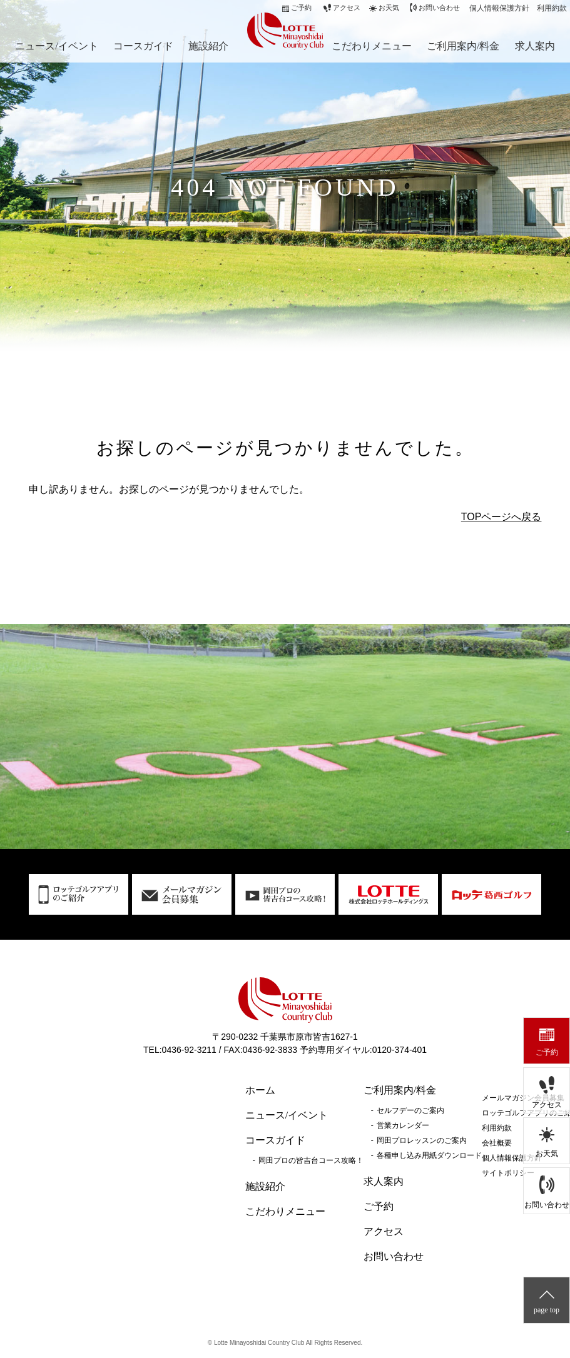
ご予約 (547, 1052)
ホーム (260, 1090)
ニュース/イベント (56, 46)
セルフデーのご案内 (410, 1110)
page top (546, 1309)
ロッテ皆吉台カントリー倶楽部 (282, 30)
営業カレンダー (403, 1125)
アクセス (547, 1104)
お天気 (547, 1153)
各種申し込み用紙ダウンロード (429, 1155)
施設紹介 (208, 46)
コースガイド (143, 46)
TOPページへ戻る (501, 516)
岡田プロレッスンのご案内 (422, 1140)
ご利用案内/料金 (463, 46)
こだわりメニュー (372, 46)
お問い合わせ (546, 1204)
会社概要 (497, 1143)
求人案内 (535, 46)
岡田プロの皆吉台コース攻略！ (311, 1160)
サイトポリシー (508, 1173)
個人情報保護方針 (499, 8)
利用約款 (552, 8)
